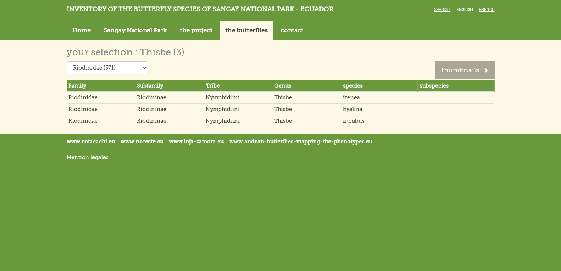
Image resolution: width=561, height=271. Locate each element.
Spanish (442, 10)
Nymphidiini (223, 97)
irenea (351, 97)
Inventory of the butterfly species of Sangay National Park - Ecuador (200, 9)
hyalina (353, 109)
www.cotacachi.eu (91, 142)
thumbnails (465, 70)
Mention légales (88, 157)
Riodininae (151, 97)
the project (196, 30)
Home (81, 30)
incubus (353, 121)
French (487, 10)
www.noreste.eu (142, 142)
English (464, 10)
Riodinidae (83, 97)
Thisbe (283, 97)
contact (292, 30)
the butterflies (246, 30)
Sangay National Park (135, 30)
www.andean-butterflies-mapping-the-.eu (300, 142)
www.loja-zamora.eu (196, 142)
